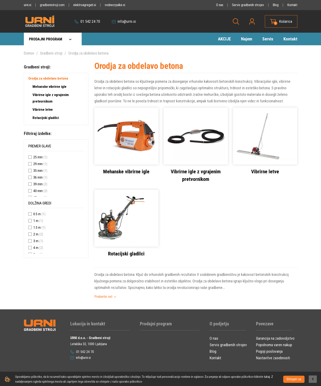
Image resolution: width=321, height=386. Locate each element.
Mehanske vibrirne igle (49, 86)
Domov (29, 53)
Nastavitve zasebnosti (273, 358)
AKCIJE (224, 38)
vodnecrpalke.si (115, 5)
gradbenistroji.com (52, 5)
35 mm (38, 171)
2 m (35, 234)
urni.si (27, 5)
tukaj (267, 377)
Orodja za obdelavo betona (88, 53)
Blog (276, 5)
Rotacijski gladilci (46, 118)
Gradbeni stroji (51, 53)
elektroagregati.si (84, 5)
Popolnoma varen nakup (274, 345)
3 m (35, 241)
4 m (35, 248)
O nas (219, 5)
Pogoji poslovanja (269, 351)
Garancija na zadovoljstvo (275, 338)
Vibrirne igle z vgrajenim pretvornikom (51, 98)
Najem (246, 38)
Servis (267, 38)
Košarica (285, 21)
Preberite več (103, 297)
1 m (35, 221)
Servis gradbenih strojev (248, 5)
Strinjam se (293, 379)
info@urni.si (124, 21)
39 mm (38, 184)
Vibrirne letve (43, 109)
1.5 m (37, 228)
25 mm (38, 157)
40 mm (38, 191)
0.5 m (37, 214)
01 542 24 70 (87, 21)
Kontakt (292, 5)
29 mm (38, 164)
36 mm (38, 177)
